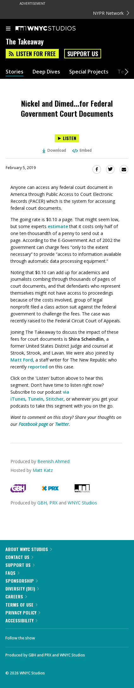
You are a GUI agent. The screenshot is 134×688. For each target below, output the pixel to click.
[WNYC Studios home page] (53, 29)
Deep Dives (46, 72)
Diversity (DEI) (22, 588)
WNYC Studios (82, 503)
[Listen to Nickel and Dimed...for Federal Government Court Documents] (67, 138)
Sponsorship (21, 580)
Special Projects (88, 72)
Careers (16, 596)
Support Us (82, 54)
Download (54, 150)
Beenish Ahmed (53, 461)
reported (37, 367)
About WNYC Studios (28, 549)
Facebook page (33, 424)
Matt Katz (43, 470)
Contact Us (19, 557)
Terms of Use (21, 604)
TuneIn (35, 399)
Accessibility (21, 620)
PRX (53, 503)
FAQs (12, 572)
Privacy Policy (22, 612)
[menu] (8, 29)
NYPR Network (111, 13)
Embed (81, 150)
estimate (58, 226)
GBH (42, 503)
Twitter (62, 424)
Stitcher (55, 399)
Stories (14, 72)
